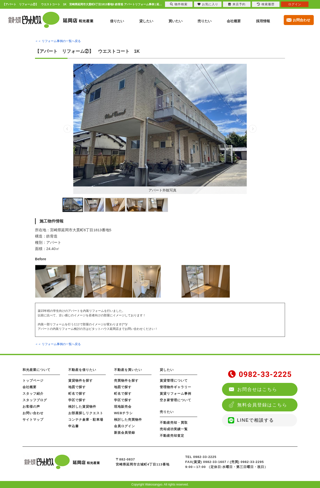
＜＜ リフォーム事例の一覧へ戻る (58, 41)
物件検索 (179, 4)
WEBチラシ (123, 413)
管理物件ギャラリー (175, 387)
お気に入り (208, 4)
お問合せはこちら (257, 389)
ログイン (294, 4)
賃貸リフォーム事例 (175, 393)
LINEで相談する (255, 420)
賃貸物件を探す (80, 380)
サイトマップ (33, 419)
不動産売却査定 (172, 435)
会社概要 (29, 387)
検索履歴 (265, 4)
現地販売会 (123, 406)
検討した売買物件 (128, 419)
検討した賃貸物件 (82, 406)
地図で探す (77, 387)
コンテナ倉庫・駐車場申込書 (85, 423)
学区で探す (77, 400)
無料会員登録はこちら (262, 404)
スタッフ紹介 (33, 393)
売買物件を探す (126, 380)
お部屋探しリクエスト (85, 413)
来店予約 (237, 4)
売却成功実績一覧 (174, 429)
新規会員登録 (124, 432)
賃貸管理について (174, 380)
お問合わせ (301, 20)
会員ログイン (124, 426)
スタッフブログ (34, 400)
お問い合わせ (33, 413)
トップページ (33, 380)
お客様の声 (31, 406)
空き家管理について (175, 400)
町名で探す (77, 393)
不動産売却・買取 (174, 422)
